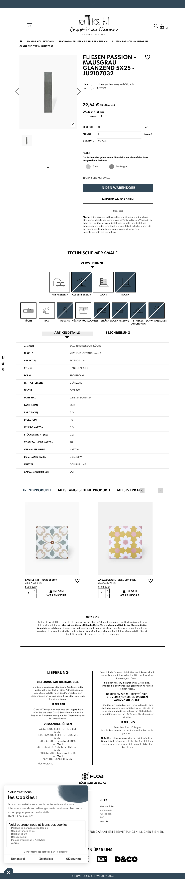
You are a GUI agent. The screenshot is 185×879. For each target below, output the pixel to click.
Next (160, 490)
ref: (85, 88)
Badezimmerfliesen (36, 472)
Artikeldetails (67, 333)
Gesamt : (88, 141)
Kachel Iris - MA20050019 (41, 580)
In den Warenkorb (117, 188)
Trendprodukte (37, 490)
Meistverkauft (131, 490)
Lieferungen (106, 810)
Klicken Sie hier (151, 831)
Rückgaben (105, 813)
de (29, 26)
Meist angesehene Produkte (84, 490)
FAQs (102, 817)
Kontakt (104, 821)
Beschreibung (118, 333)
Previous (155, 490)
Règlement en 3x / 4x (92, 783)
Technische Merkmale (96, 178)
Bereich (88, 127)
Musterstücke (107, 806)
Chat (68, 634)
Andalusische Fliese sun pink (117, 580)
